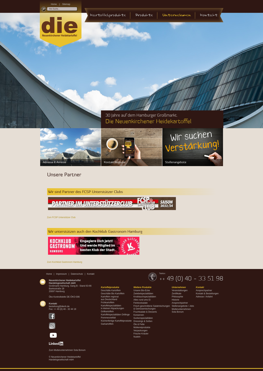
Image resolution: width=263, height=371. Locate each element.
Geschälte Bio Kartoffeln (112, 293)
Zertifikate (176, 293)
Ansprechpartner (180, 303)
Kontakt (209, 15)
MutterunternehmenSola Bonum (181, 310)
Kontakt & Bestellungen (207, 293)
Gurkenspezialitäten (143, 318)
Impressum (61, 274)
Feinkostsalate (141, 303)
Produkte (144, 15)
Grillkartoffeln (107, 311)
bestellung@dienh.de (59, 306)
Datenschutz (77, 274)
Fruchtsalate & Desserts (145, 312)
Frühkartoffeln (107, 302)
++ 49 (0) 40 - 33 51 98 (191, 278)
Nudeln (137, 336)
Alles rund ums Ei (142, 299)
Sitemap (66, 4)
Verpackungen (141, 330)
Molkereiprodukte (142, 327)
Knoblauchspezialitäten (145, 296)
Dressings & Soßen (143, 321)
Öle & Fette (139, 324)
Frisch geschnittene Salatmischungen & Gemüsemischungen (152, 307)
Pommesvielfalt (108, 317)
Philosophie (177, 296)
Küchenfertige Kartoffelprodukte (116, 321)
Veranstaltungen (180, 290)
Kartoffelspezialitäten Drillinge (115, 314)
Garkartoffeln (107, 324)
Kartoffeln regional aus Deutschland (110, 298)
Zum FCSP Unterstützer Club (61, 217)
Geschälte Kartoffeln (111, 290)
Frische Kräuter (141, 333)
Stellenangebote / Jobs (183, 306)
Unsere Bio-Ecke (142, 290)
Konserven (139, 315)
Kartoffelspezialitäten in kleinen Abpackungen (112, 307)
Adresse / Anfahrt (204, 296)
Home (54, 4)
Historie (175, 299)
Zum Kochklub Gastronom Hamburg (64, 262)
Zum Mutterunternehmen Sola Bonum (67, 350)
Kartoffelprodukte (108, 15)
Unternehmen (177, 15)
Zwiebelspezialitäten (143, 293)
